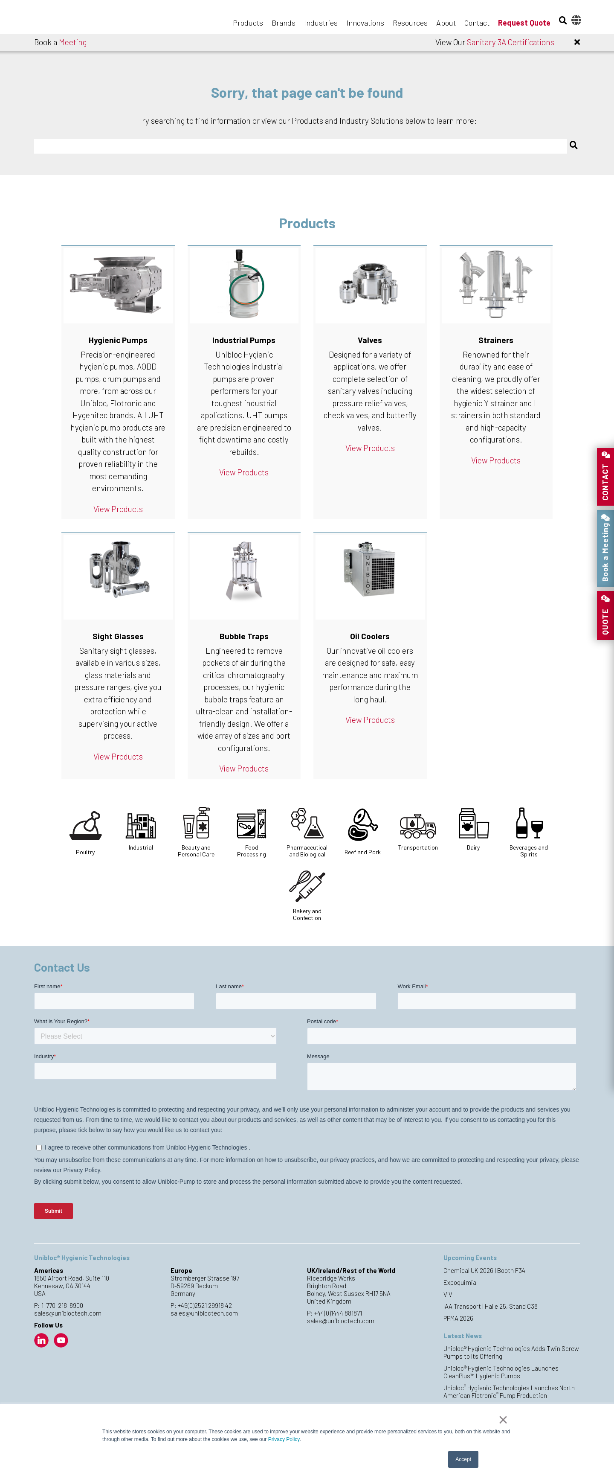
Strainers (495, 340)
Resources (410, 22)
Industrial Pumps (243, 340)
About (446, 22)
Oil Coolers (370, 636)
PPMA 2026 (458, 1318)
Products (248, 22)
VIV (447, 1294)
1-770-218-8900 (62, 1305)
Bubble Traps (244, 636)
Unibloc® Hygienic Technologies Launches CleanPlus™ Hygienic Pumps (501, 1372)
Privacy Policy (284, 1439)
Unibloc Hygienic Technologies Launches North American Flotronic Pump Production (509, 1391)
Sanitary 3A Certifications (510, 42)
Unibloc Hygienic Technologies (76, 18)
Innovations (365, 22)
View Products (118, 509)
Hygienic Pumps (118, 340)
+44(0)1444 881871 (338, 1313)
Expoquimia (459, 1282)
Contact (476, 22)
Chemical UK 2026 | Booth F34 (484, 1270)
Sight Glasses (118, 636)
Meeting (73, 42)
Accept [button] (463, 1459)
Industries (321, 22)
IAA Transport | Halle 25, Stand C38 (490, 1306)
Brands (283, 22)
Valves (370, 340)
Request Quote (524, 22)
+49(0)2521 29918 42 (205, 1305)
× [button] (503, 1420)
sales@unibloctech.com (67, 1313)
